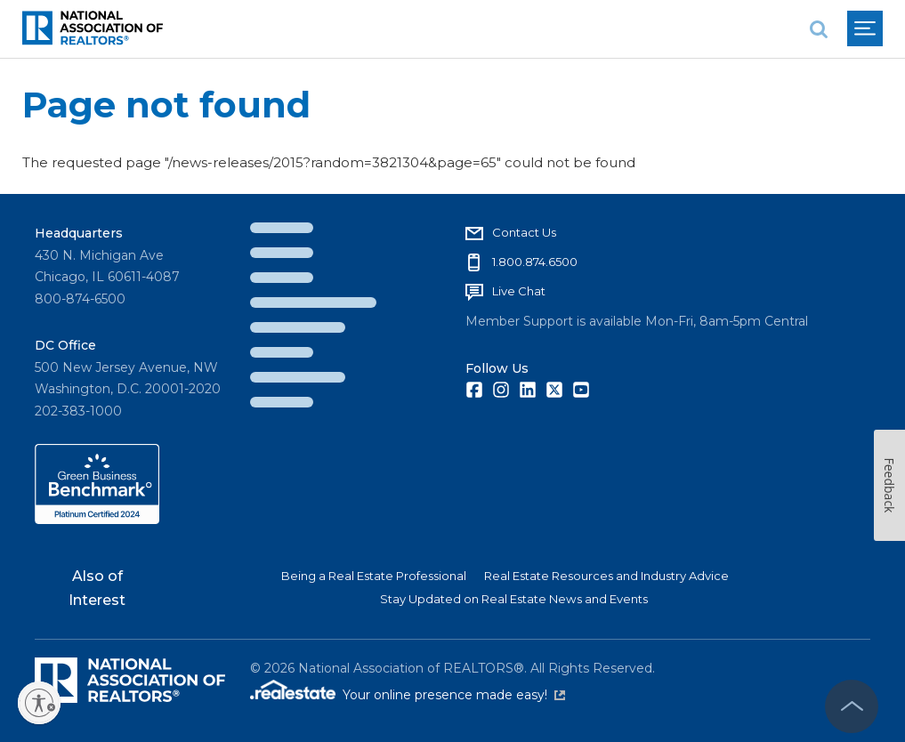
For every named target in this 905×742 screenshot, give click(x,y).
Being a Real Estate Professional (373, 576)
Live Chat (518, 291)
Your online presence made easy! (454, 695)
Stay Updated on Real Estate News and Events (514, 599)
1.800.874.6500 (535, 261)
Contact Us (524, 232)
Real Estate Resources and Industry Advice (606, 576)
